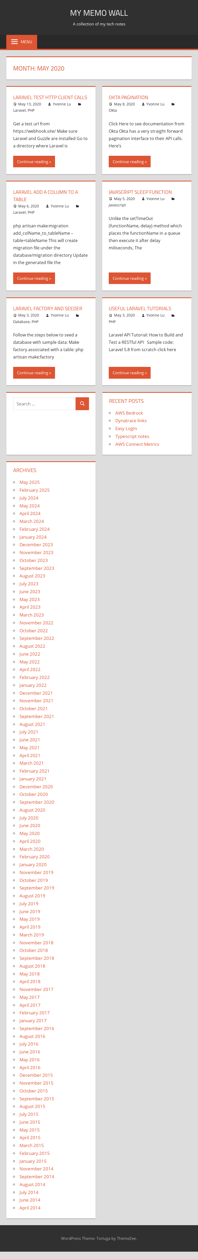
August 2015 (32, 1114)
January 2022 (33, 692)
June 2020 (29, 833)
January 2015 (33, 1168)
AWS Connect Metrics (137, 451)
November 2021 (36, 708)
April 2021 (30, 763)
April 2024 (30, 521)
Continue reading (32, 169)
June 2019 (29, 919)
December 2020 (36, 794)
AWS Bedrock (129, 420)
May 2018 (29, 981)
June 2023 (29, 599)
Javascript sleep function (142, 199)
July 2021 (28, 739)
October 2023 (33, 568)
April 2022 (30, 677)
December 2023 (36, 552)
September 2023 (36, 575)
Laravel (19, 117)
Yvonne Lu (62, 111)
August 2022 (32, 653)
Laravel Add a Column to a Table (47, 203)
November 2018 (36, 950)
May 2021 (29, 755)
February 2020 (34, 864)
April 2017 (30, 1012)
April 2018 (30, 989)
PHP (31, 117)
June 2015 (29, 1129)
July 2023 (28, 591)
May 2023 (29, 607)
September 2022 (36, 645)
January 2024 (33, 544)
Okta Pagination (129, 97)
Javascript (117, 212)
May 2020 (29, 841)
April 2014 (30, 1215)
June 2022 (29, 661)
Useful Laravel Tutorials (142, 316)
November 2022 (36, 630)
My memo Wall (99, 12)
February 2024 (34, 536)
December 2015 (36, 1082)
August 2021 (32, 731)
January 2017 (33, 1028)
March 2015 (31, 1153)
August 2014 (32, 1192)
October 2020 (33, 802)
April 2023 (30, 614)
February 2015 (34, 1161)
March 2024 (31, 529)
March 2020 (31, 856)
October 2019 (33, 888)
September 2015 (36, 1106)
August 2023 (32, 583)
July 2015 (28, 1121)
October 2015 (33, 1098)
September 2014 (36, 1184)
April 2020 (30, 848)
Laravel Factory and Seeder (49, 316)
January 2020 (33, 872)
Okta (113, 110)
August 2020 (32, 817)
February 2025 (34, 497)
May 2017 (29, 1004)
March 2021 (31, 770)
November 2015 (36, 1090)
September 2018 (36, 965)
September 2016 (36, 1036)
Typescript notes (132, 444)
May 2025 (29, 489)
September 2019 (36, 895)
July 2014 (28, 1200)
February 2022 (34, 685)
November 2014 (36, 1176)
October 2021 (33, 716)
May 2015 (29, 1137)
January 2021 (33, 786)
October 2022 (33, 638)
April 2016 (30, 1075)
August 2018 (32, 973)
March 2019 (31, 942)
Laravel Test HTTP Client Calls (45, 101)
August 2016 (32, 1044)
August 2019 (32, 903)
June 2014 (29, 1207)
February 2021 (34, 778)
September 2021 (36, 724)
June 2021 (29, 747)
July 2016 (28, 1051)
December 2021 (36, 700)
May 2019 (29, 926)
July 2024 (28, 505)
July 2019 (28, 911)
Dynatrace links (131, 428)
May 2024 (29, 513)
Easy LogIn (126, 436)
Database (21, 328)
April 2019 (30, 934)
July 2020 (28, 825)
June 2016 (29, 1059)
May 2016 (29, 1067)
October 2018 (33, 958)
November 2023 (36, 560)
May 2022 (29, 669)
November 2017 (36, 997)
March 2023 (31, 622)
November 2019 (36, 880)
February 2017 (34, 1020)
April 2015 (30, 1145)
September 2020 (36, 809)
